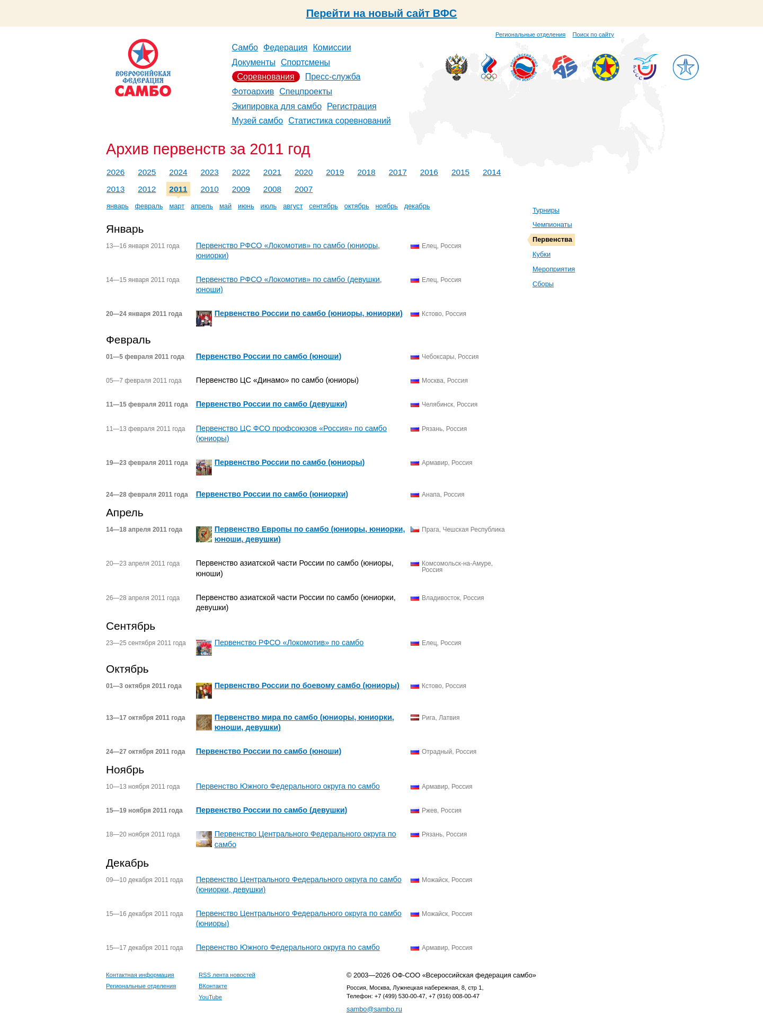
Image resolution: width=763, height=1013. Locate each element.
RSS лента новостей (227, 975)
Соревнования (266, 76)
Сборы (543, 284)
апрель (202, 206)
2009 (241, 188)
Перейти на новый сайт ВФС (381, 13)
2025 (147, 172)
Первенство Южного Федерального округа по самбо (288, 786)
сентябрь (323, 206)
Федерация (285, 47)
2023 (210, 172)
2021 (272, 172)
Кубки (542, 254)
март (176, 206)
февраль (149, 206)
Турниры (546, 210)
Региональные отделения (530, 34)
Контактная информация (140, 975)
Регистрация (352, 106)
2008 (272, 188)
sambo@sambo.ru (374, 1009)
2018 (366, 172)
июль (269, 206)
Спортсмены (305, 62)
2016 (429, 172)
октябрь (356, 206)
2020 (304, 172)
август (293, 206)
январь (118, 206)
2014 (492, 172)
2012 (147, 188)
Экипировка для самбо (277, 106)
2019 (335, 172)
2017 (398, 172)
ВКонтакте (213, 986)
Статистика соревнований (339, 120)
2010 (210, 188)
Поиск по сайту (593, 34)
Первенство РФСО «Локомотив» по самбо (289, 642)
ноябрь (387, 206)
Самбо (245, 47)
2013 (116, 188)
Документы (254, 62)
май (225, 206)
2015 (460, 172)
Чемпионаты (552, 224)
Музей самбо (257, 120)
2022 (241, 172)
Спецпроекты (305, 91)
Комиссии (332, 47)
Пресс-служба (333, 76)
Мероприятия (554, 269)
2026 (116, 172)
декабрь (417, 206)
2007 (304, 188)
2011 (178, 188)
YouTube (210, 997)
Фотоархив (253, 91)
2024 (178, 172)
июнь (246, 206)
